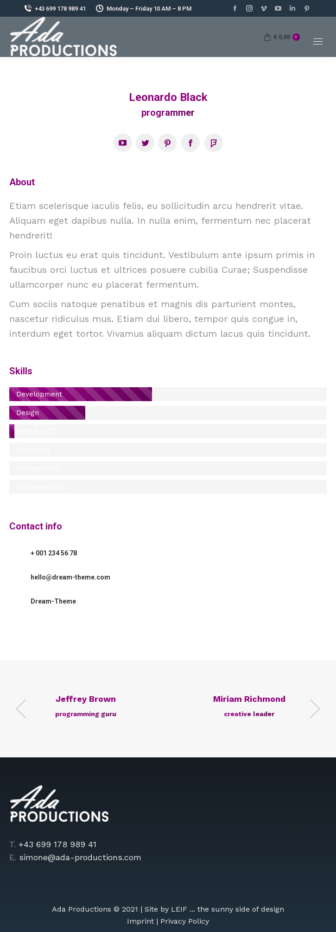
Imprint (140, 921)
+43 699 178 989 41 (54, 8)
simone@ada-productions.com (80, 857)
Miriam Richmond (249, 699)
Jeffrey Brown (86, 699)
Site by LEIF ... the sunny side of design (214, 909)
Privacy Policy (184, 921)
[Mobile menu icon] (318, 41)
